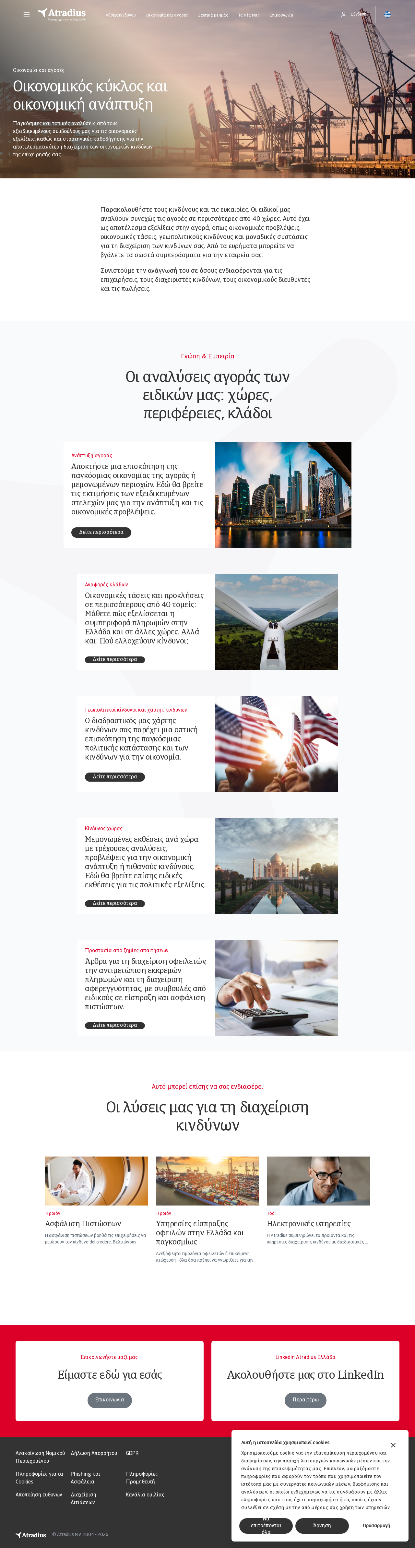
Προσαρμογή (376, 1526)
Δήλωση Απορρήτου (94, 1453)
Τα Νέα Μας (248, 15)
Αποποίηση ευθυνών (39, 1495)
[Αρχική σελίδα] (62, 14)
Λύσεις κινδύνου (121, 15)
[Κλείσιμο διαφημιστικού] (393, 1446)
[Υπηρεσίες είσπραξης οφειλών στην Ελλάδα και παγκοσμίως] (207, 1225)
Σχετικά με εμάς (213, 15)
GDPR (132, 1453)
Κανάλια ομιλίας (145, 1495)
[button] (27, 14)
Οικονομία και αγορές (167, 15)
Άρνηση (322, 1526)
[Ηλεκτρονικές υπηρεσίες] (318, 1225)
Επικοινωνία (281, 15)
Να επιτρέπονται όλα (266, 1526)
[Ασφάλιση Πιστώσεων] (96, 1225)
